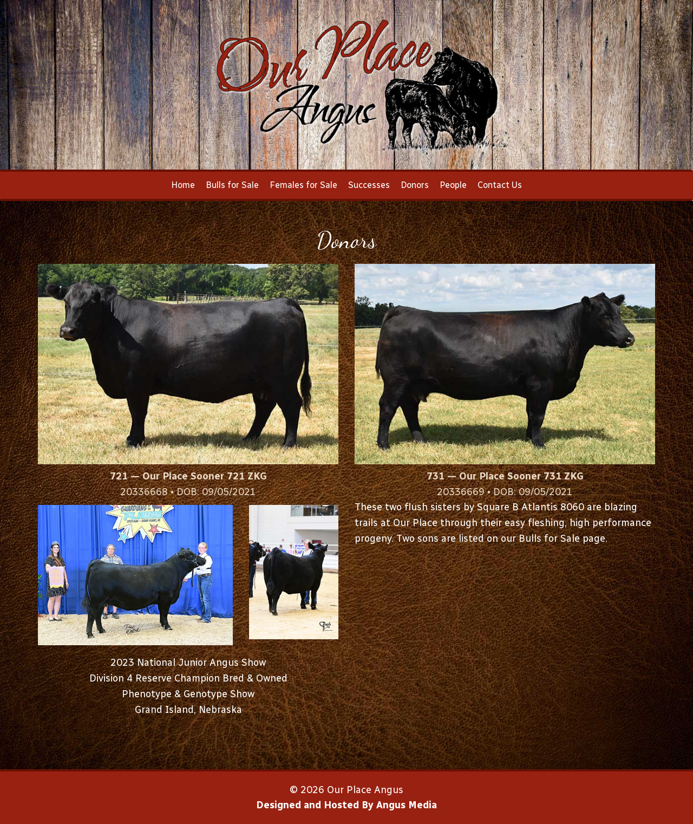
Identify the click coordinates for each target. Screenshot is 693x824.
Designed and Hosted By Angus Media (346, 805)
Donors (415, 185)
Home (183, 185)
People (453, 185)
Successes (369, 185)
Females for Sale (303, 185)
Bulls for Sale (232, 185)
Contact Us (500, 185)
